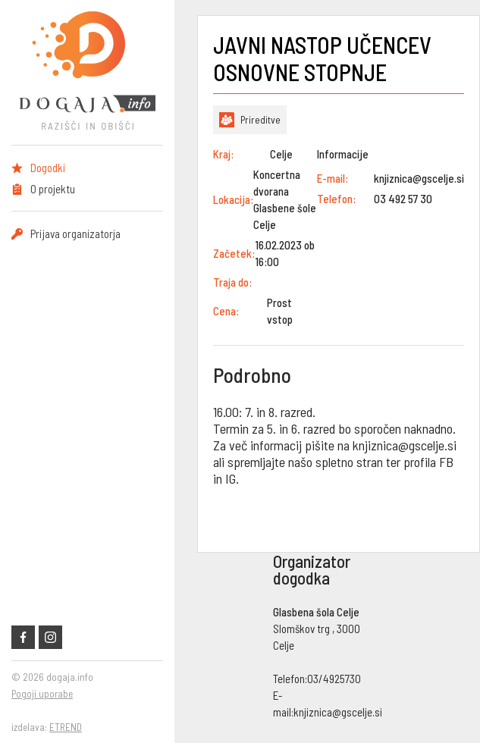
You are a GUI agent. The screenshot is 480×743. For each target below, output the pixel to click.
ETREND (65, 727)
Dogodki (47, 167)
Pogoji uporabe (42, 694)
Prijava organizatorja (75, 233)
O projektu (52, 189)
